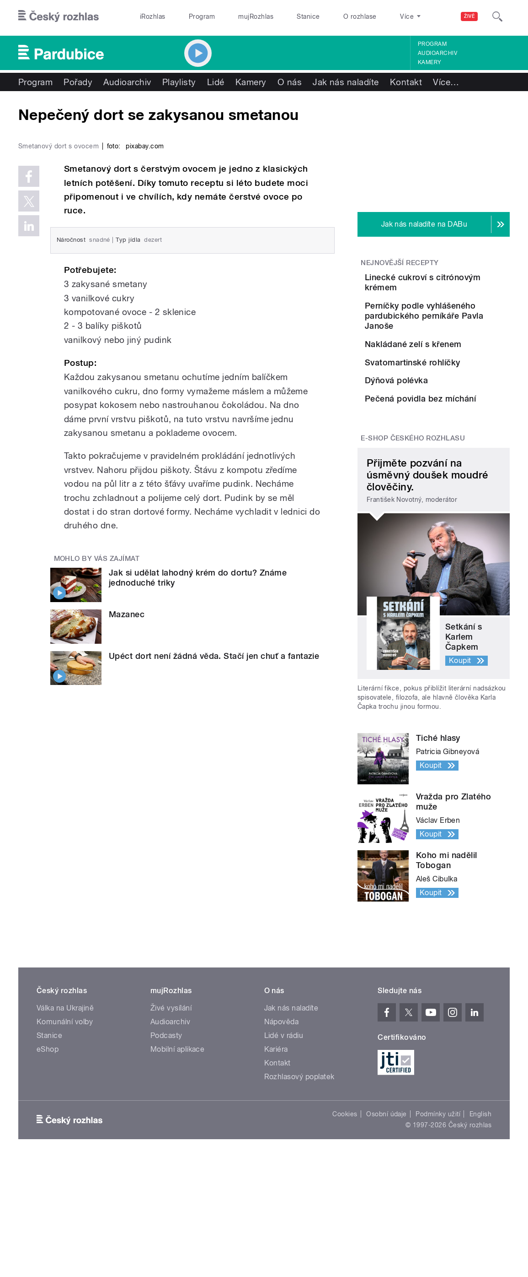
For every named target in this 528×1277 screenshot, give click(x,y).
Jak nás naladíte (346, 82)
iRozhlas (152, 16)
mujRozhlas (255, 16)
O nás (289, 82)
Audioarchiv (437, 53)
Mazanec (126, 792)
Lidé (215, 82)
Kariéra (276, 1165)
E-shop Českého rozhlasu (413, 554)
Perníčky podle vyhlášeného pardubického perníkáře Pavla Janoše (462, 333)
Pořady (78, 82)
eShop (48, 1165)
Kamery (430, 62)
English (480, 1230)
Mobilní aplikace (177, 1165)
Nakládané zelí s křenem (445, 372)
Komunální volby (65, 1138)
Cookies (344, 1230)
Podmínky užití (438, 1230)
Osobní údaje (386, 1230)
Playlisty (179, 82)
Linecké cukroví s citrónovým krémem (459, 282)
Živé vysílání (171, 1124)
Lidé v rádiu (284, 1151)
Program (202, 16)
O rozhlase (360, 16)
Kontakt (406, 82)
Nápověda (281, 1138)
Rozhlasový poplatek (299, 1193)
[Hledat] (497, 16)
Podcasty (166, 1151)
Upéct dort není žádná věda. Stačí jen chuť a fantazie (214, 834)
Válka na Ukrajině (65, 1124)
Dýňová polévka (448, 450)
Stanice (308, 16)
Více (446, 82)
